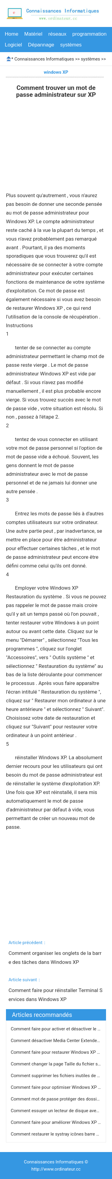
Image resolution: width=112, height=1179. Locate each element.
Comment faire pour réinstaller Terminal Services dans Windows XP (55, 994)
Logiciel (13, 45)
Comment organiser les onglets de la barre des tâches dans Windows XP (54, 957)
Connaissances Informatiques (44, 59)
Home (11, 34)
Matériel (33, 34)
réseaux (57, 34)
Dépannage (41, 45)
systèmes (71, 45)
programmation (89, 34)
